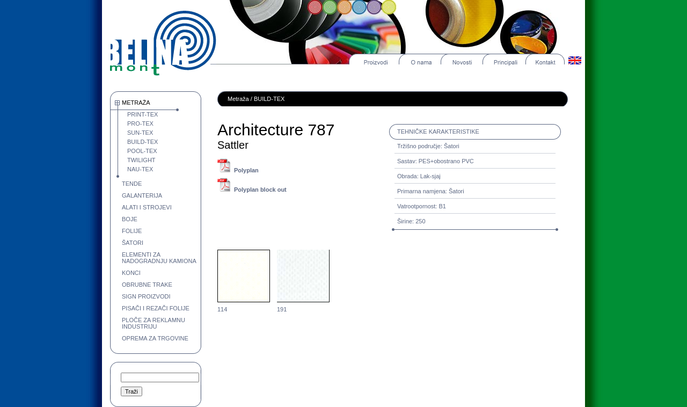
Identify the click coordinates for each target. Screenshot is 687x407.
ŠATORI (132, 242)
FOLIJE (132, 231)
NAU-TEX (140, 169)
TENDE (132, 183)
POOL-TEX (142, 151)
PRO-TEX (140, 123)
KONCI (131, 273)
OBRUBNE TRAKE (147, 284)
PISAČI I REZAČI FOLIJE (155, 308)
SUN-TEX (140, 132)
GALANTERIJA (142, 195)
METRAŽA (136, 102)
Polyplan (246, 170)
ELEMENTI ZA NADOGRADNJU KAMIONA (159, 257)
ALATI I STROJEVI (147, 207)
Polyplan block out (260, 189)
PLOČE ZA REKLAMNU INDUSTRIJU (153, 323)
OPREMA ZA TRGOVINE (155, 338)
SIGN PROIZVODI (146, 296)
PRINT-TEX (142, 114)
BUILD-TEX (142, 142)
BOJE (129, 219)
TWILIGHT (141, 160)
